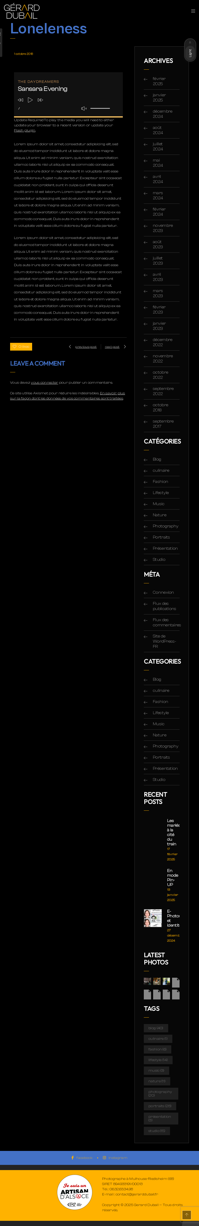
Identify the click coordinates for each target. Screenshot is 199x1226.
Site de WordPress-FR (164, 641)
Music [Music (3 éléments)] (156, 1071)
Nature (159, 515)
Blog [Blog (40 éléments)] (156, 1028)
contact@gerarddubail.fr (137, 1194)
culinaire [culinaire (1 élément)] (158, 1039)
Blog (157, 459)
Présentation (165, 548)
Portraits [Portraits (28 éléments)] (160, 1106)
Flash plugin (24, 130)
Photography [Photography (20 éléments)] (160, 1094)
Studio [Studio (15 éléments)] (156, 1131)
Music (159, 504)
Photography (166, 526)
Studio (159, 559)
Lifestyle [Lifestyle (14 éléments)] (158, 1060)
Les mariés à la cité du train (173, 832)
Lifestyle (161, 492)
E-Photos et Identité (173, 918)
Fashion (160, 481)
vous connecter (44, 383)
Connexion (163, 592)
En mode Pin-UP (172, 877)
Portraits (161, 537)
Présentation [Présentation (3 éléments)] (159, 1118)
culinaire (161, 470)
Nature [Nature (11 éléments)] (157, 1081)
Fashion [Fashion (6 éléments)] (157, 1049)
